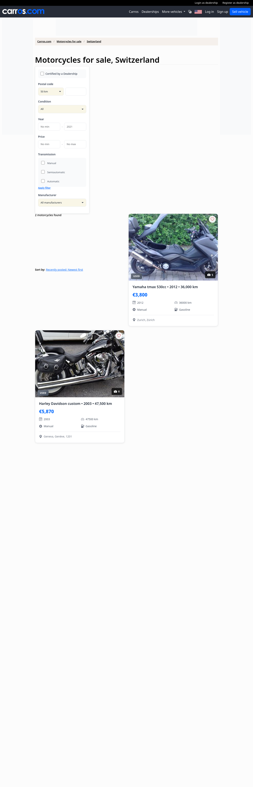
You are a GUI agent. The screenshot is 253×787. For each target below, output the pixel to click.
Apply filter (44, 188)
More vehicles (172, 12)
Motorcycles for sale (69, 41)
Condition (44, 101)
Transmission (47, 154)
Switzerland (94, 41)
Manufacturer (47, 195)
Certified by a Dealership (58, 74)
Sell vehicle (240, 12)
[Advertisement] (17, 76)
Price (41, 136)
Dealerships (150, 12)
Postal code (45, 84)
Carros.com (44, 41)
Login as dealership (206, 2)
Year (41, 119)
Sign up (222, 12)
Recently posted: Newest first (64, 269)
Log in (209, 12)
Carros (134, 12)
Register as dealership (235, 2)
